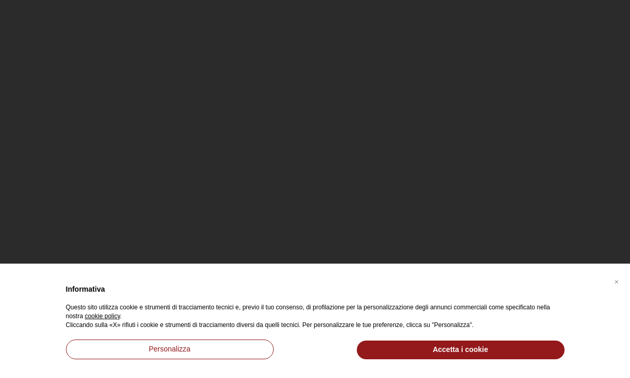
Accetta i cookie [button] (460, 349)
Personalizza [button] (169, 349)
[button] (616, 280)
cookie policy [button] (102, 316)
